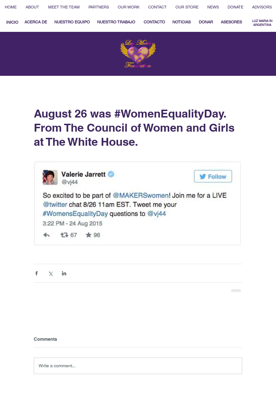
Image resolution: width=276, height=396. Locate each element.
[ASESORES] (231, 22)
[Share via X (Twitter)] (50, 273)
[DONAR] (205, 22)
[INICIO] (12, 22)
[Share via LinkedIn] (64, 273)
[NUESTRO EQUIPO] (72, 22)
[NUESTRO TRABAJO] (116, 22)
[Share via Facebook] (36, 273)
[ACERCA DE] (36, 22)
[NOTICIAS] (181, 22)
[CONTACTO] (154, 22)
